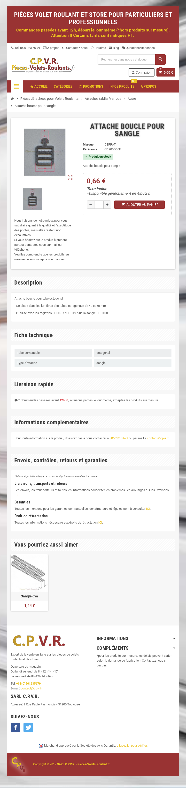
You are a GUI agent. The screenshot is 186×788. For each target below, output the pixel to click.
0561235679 (119, 438)
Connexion (141, 72)
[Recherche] (131, 59)
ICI (16, 495)
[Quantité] (99, 205)
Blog (114, 48)
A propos (51, 48)
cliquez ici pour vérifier (132, 745)
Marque (88, 144)
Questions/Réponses (138, 48)
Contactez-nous (75, 48)
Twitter (28, 727)
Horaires (98, 48)
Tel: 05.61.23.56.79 (25, 48)
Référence (90, 149)
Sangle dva (29, 596)
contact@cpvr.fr (158, 438)
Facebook (15, 727)
